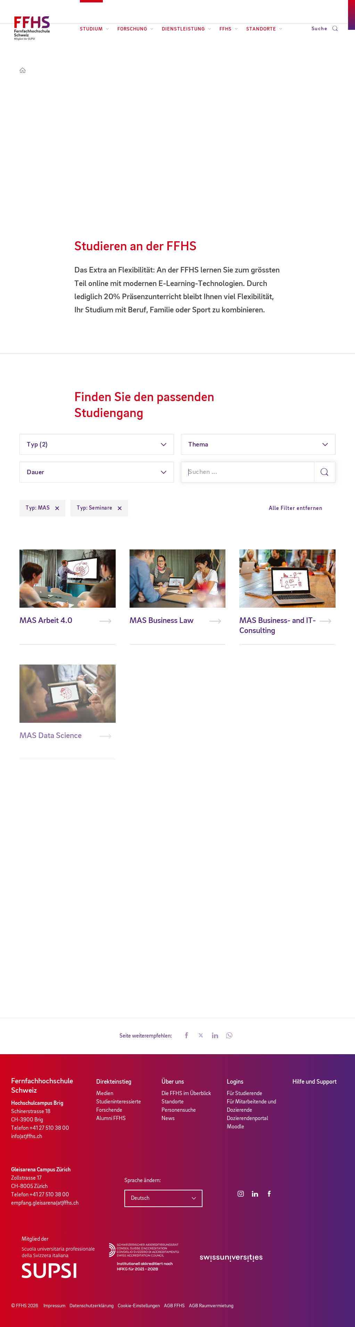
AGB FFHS (174, 1305)
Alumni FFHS (111, 1118)
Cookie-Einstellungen (139, 1305)
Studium (94, 29)
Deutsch (140, 1198)
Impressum (54, 1305)
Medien (104, 1093)
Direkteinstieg (113, 1082)
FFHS (229, 29)
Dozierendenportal (247, 1118)
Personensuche (179, 1110)
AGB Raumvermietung (211, 1305)
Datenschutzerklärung (91, 1305)
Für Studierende (244, 1093)
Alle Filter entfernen (295, 508)
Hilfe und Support (314, 1082)
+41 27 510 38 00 (49, 1128)
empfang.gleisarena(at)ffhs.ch (45, 1203)
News (168, 1118)
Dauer (35, 472)
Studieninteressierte (118, 1102)
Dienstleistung (186, 29)
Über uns (173, 1082)
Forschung (135, 29)
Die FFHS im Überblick (186, 1093)
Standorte (264, 29)
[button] (186, 1036)
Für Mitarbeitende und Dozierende (251, 1106)
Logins (235, 1082)
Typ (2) (37, 444)
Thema (198, 444)
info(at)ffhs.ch (26, 1136)
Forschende (109, 1110)
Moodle (235, 1127)
